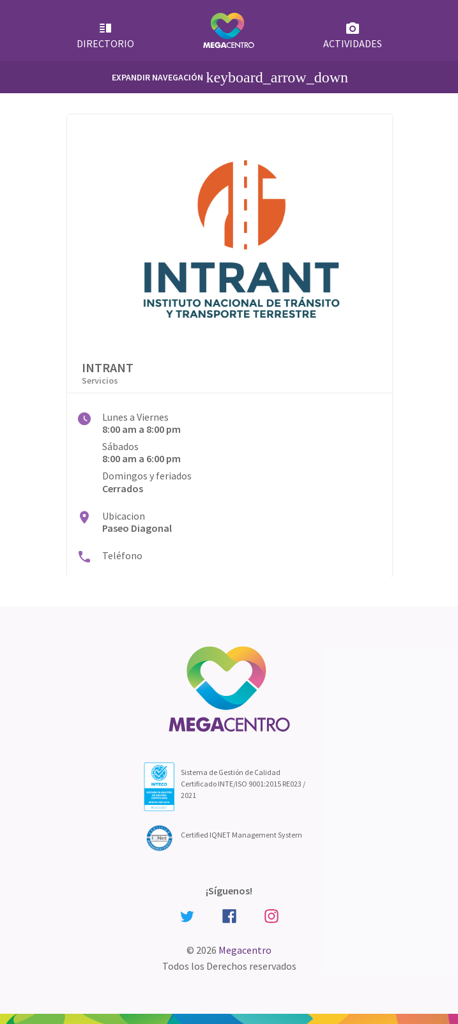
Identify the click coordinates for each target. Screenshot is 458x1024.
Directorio (105, 35)
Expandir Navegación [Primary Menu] (230, 77)
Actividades (352, 35)
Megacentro (244, 950)
